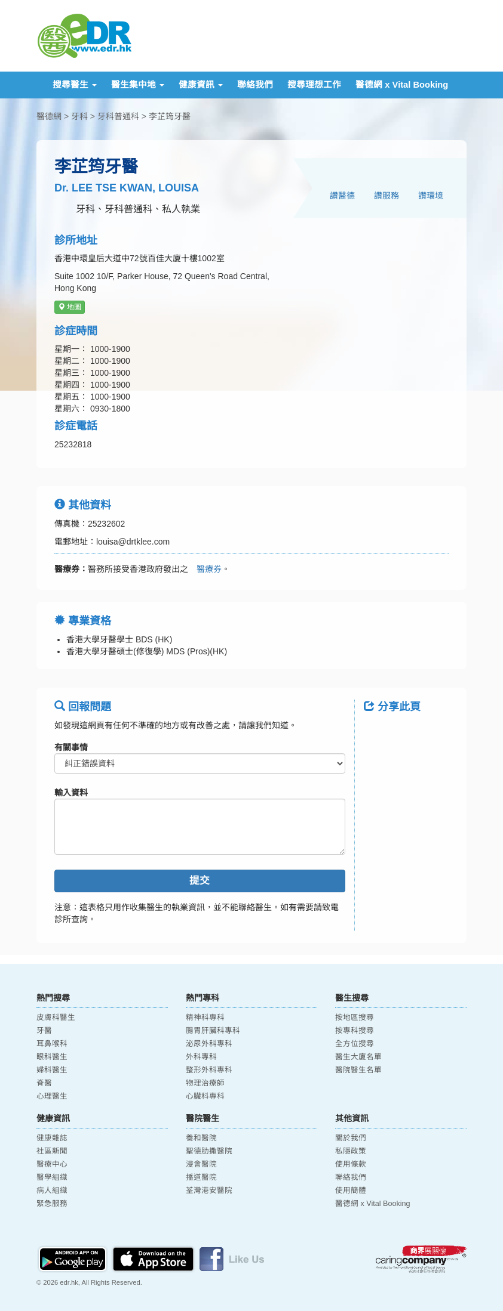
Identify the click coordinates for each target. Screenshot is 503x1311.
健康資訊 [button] (201, 84)
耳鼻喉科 (52, 1044)
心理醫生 (52, 1096)
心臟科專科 (205, 1096)
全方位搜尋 (354, 1044)
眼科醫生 (52, 1057)
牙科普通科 (118, 116)
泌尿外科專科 (209, 1044)
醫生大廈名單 (358, 1057)
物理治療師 (205, 1083)
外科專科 (201, 1057)
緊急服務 (52, 1203)
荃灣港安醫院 (209, 1190)
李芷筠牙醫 (170, 116)
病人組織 (52, 1190)
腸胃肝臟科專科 (213, 1030)
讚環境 (430, 195)
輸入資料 (71, 792)
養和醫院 (201, 1138)
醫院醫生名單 (358, 1070)
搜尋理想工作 (314, 84)
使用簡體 (350, 1190)
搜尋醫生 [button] (75, 84)
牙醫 (44, 1030)
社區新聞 (52, 1151)
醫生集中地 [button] (137, 84)
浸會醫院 (201, 1164)
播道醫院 (201, 1177)
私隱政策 (350, 1151)
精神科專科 (205, 1017)
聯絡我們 (255, 84)
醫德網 (49, 116)
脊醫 (44, 1083)
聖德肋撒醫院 (209, 1151)
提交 (199, 880)
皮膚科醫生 (55, 1017)
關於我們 (350, 1138)
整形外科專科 (209, 1070)
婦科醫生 (52, 1070)
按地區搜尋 (354, 1017)
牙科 (79, 116)
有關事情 (71, 747)
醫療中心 (52, 1164)
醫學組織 (52, 1177)
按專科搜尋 (354, 1030)
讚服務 (386, 195)
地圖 (69, 307)
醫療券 (205, 569)
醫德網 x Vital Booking (401, 84)
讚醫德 (342, 195)
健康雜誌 (52, 1138)
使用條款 (350, 1164)
